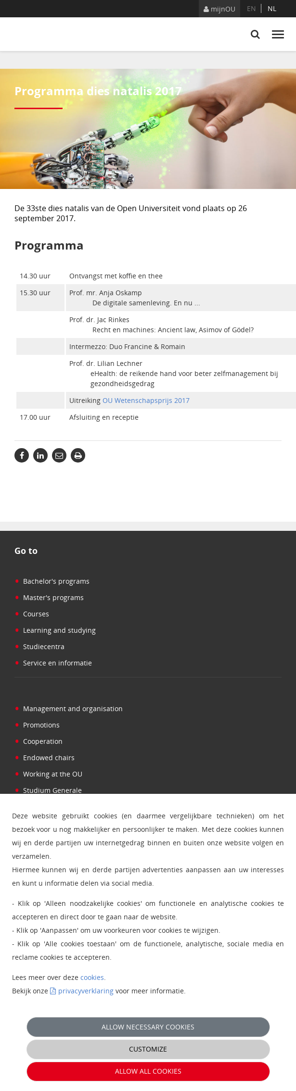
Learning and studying (55, 630)
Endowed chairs (44, 757)
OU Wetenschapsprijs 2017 (146, 400)
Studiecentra (39, 646)
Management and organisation (68, 708)
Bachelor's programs (52, 581)
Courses (31, 613)
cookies (92, 977)
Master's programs (49, 597)
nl (272, 8)
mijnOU (219, 8)
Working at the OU (48, 773)
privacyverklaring (86, 990)
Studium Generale (48, 790)
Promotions (37, 724)
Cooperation (38, 741)
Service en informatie (53, 662)
